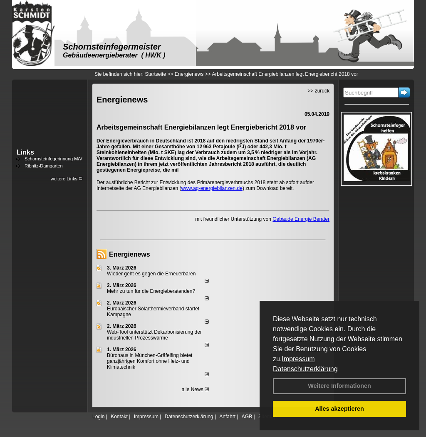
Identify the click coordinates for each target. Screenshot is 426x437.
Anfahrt (227, 417)
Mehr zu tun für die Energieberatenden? (151, 291)
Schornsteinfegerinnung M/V (53, 158)
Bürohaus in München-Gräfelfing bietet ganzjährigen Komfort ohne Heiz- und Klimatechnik (149, 361)
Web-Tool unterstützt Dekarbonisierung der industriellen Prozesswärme (154, 335)
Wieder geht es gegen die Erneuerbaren (151, 274)
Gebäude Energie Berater (300, 219)
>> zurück (318, 91)
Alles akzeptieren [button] (339, 408)
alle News (195, 389)
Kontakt (119, 417)
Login (98, 417)
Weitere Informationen (339, 385)
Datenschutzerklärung (305, 368)
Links (25, 152)
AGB (247, 417)
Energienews (129, 254)
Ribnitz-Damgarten (44, 165)
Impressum (298, 358)
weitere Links (67, 178)
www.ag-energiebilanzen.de (211, 188)
